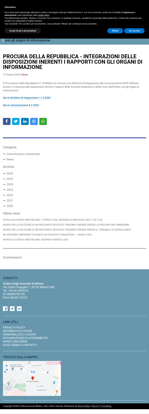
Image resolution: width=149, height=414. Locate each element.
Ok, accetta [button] (134, 31)
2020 (10, 207)
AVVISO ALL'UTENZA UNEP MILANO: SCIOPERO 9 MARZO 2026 (38, 244)
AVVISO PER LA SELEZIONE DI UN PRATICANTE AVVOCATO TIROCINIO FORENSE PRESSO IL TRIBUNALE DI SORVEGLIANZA (62, 233)
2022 (10, 196)
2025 (10, 179)
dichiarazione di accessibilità (25, 342)
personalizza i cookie (19, 339)
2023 (10, 190)
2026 (10, 174)
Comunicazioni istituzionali (24, 154)
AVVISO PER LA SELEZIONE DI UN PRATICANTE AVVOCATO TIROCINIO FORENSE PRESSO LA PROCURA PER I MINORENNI (70, 226)
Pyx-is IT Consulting (101, 411)
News (10, 159)
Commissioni (13, 262)
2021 (10, 201)
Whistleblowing (15, 346)
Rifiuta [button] (115, 31)
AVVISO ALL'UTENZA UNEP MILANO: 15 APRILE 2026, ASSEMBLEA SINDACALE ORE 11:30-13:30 (56, 221)
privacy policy (14, 332)
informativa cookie (17, 335)
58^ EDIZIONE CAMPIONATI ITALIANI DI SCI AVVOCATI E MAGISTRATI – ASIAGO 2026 (51, 239)
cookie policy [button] (43, 15)
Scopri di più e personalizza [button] (22, 31)
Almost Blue (84, 411)
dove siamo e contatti (20, 349)
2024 (10, 185)
